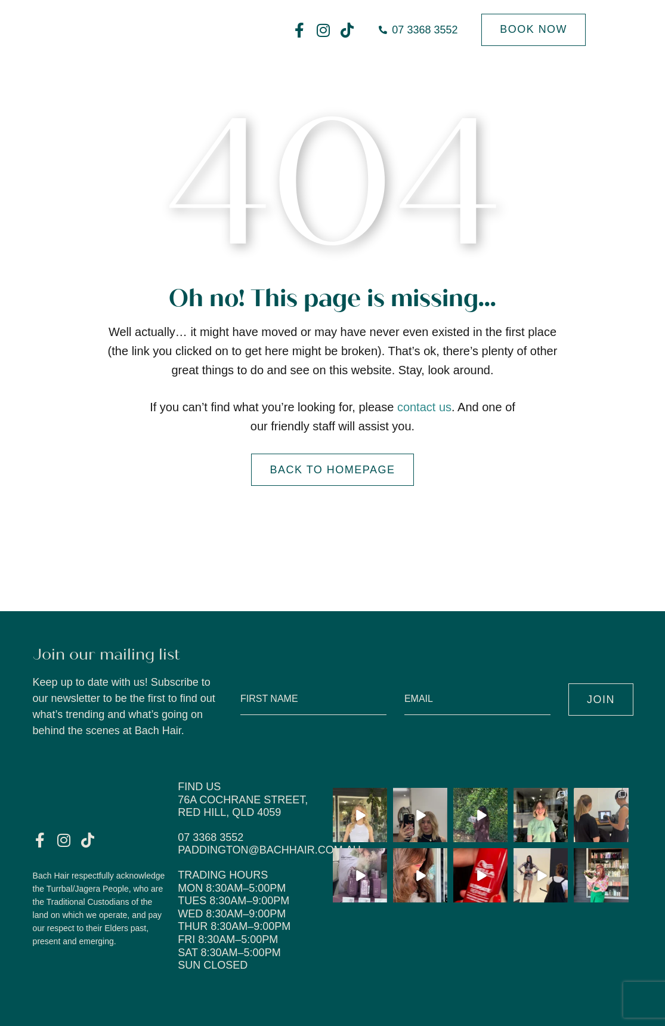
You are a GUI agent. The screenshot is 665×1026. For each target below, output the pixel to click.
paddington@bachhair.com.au (269, 850)
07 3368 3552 (210, 837)
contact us (424, 407)
